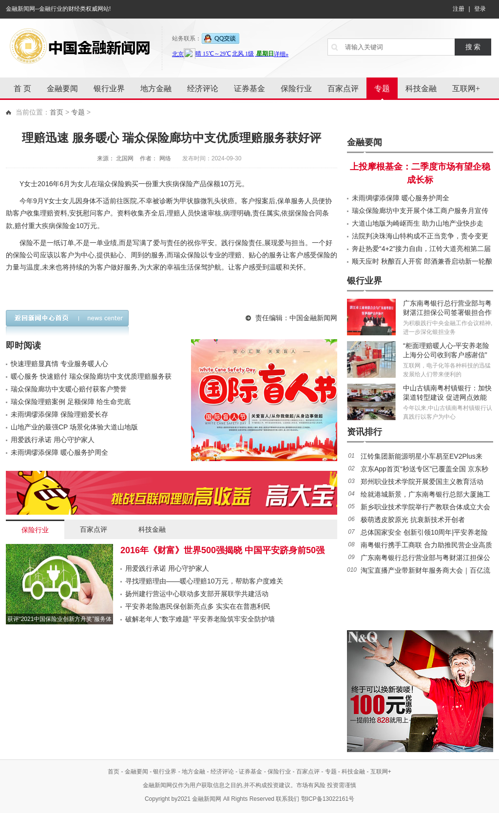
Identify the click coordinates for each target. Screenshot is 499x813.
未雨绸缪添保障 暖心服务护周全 (59, 452)
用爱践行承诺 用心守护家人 (53, 440)
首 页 (22, 88)
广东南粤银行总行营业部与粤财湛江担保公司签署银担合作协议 (447, 312)
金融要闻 (62, 88)
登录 (480, 8)
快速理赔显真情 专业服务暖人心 (59, 364)
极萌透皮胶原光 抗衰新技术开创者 (413, 519)
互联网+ (466, 88)
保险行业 (296, 88)
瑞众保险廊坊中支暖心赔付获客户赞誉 (69, 389)
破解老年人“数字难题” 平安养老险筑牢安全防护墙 (200, 619)
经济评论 (202, 88)
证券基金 (249, 88)
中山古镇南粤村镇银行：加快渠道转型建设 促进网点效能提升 (447, 397)
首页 (56, 112)
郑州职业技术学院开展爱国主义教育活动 (422, 481)
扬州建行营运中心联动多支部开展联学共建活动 (197, 594)
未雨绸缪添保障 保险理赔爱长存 (59, 414)
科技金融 (421, 88)
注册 (458, 8)
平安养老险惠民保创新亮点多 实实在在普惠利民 (197, 606)
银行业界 (109, 88)
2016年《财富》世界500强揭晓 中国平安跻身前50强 (222, 550)
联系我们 (287, 798)
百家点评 (343, 88)
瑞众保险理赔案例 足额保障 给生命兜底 (71, 402)
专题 (382, 88)
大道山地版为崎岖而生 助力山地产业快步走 (417, 223)
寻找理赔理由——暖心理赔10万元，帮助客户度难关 (204, 581)
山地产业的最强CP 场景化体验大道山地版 (74, 427)
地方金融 (156, 88)
